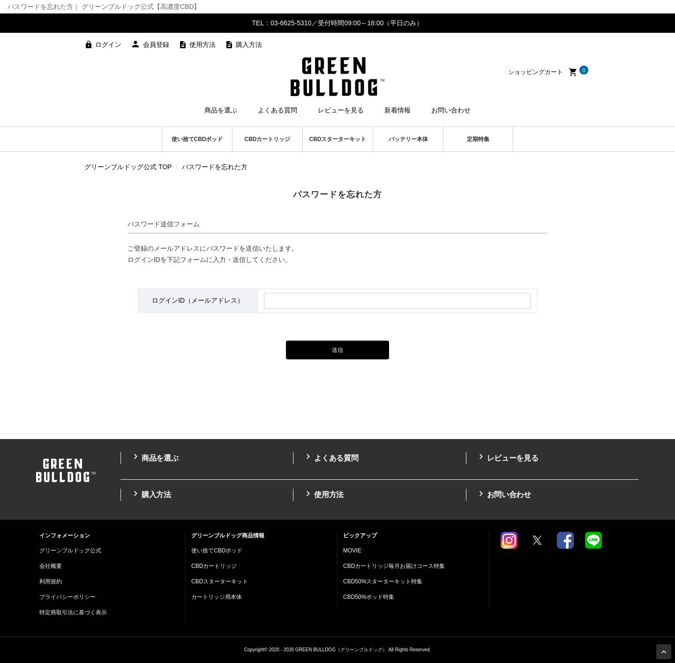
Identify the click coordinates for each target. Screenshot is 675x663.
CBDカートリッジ (268, 139)
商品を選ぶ (154, 457)
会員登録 (156, 44)
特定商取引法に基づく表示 (73, 612)
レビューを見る (507, 457)
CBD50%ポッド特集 (368, 597)
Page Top (665, 652)
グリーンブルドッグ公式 (70, 550)
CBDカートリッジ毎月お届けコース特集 (394, 566)
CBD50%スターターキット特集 (382, 581)
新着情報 (397, 110)
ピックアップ (360, 535)
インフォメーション (64, 535)
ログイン (108, 44)
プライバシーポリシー (67, 597)
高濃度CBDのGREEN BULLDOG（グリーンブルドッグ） (337, 76)
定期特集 (478, 139)
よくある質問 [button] (277, 110)
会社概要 (50, 566)
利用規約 (50, 581)
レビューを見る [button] (341, 110)
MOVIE (352, 550)
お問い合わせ (451, 110)
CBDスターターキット (338, 139)
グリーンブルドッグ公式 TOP (128, 167)
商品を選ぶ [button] (220, 110)
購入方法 (249, 44)
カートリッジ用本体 (216, 597)
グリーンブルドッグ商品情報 (227, 535)
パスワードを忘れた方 (215, 167)
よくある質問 (330, 457)
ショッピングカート (548, 71)
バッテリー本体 (408, 139)
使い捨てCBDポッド (197, 139)
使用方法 (202, 44)
